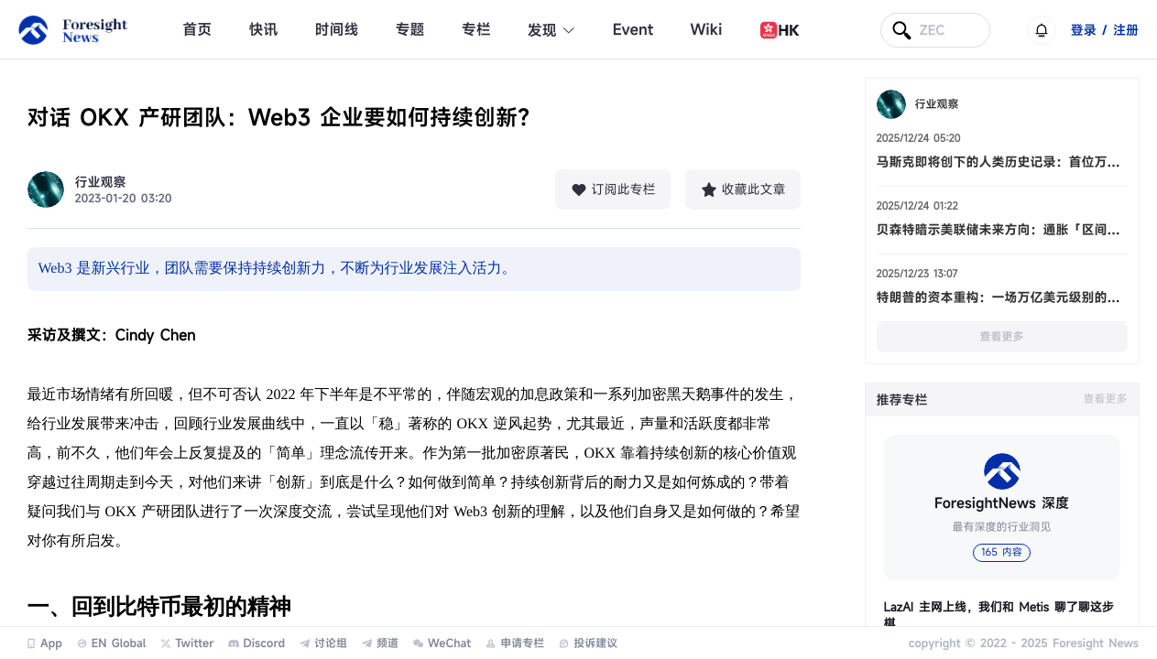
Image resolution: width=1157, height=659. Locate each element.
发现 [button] (552, 30)
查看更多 (1001, 337)
